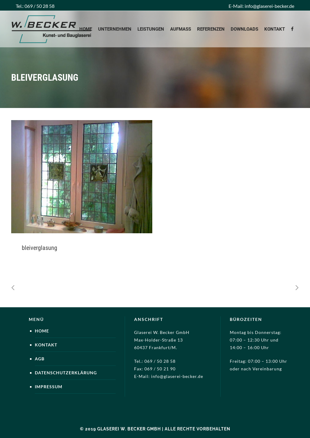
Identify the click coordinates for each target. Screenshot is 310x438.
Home (42, 330)
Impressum (48, 386)
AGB (40, 358)
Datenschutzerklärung (66, 372)
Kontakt (46, 344)
